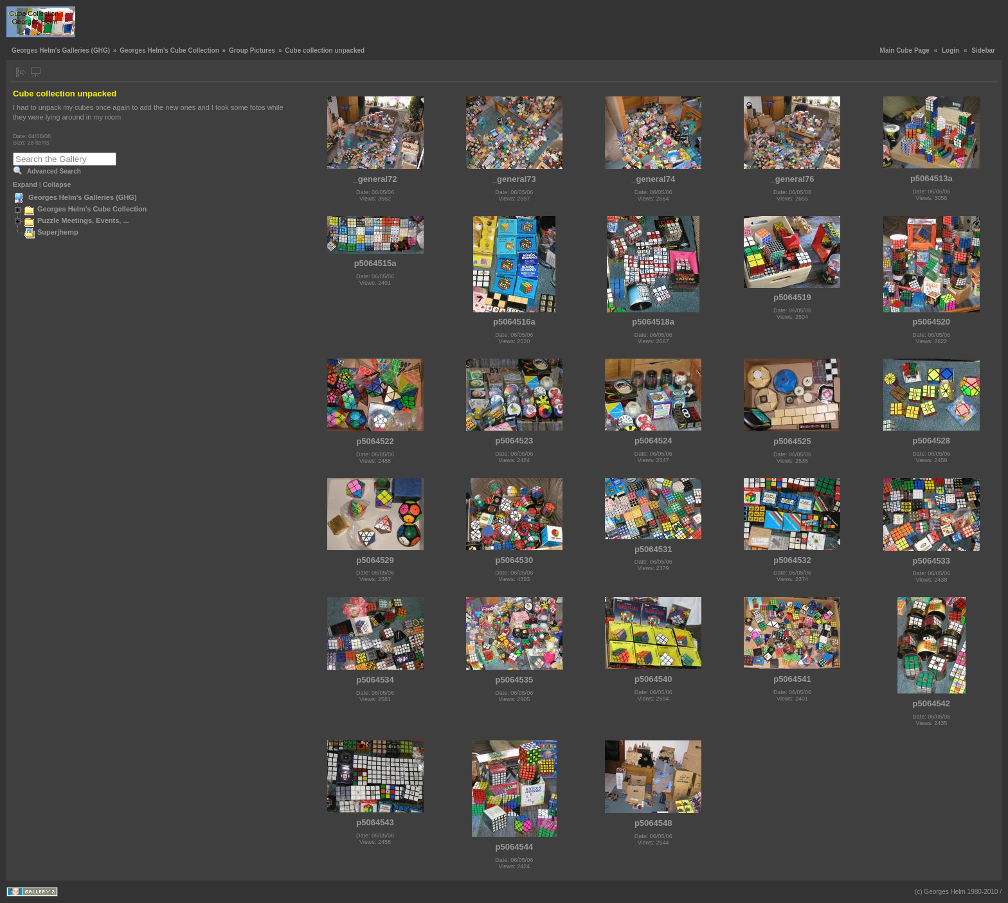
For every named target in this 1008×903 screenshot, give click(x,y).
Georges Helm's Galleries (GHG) (61, 50)
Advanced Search (54, 171)
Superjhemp (57, 232)
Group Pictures (252, 50)
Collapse (57, 184)
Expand (25, 184)
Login (950, 50)
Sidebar (983, 50)
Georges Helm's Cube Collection (169, 50)
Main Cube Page (905, 50)
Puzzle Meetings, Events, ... (83, 220)
